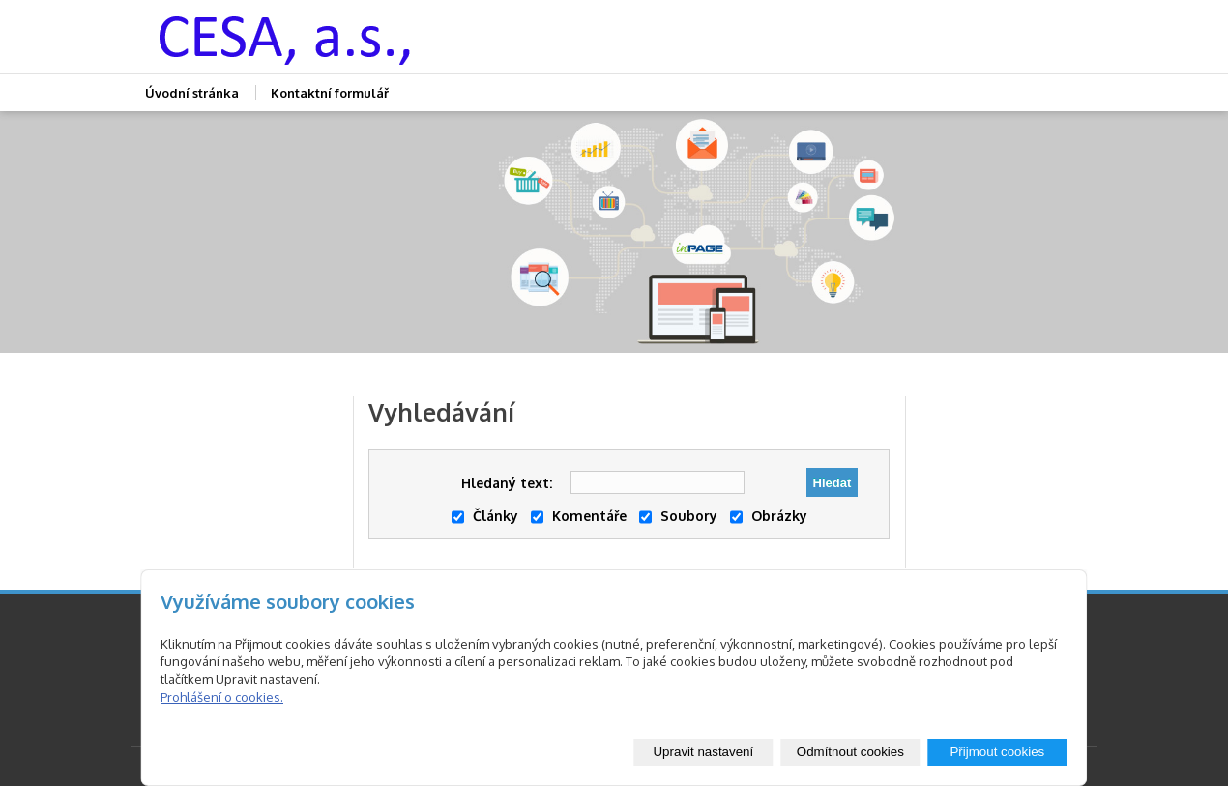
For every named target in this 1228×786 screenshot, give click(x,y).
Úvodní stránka (192, 93)
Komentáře (579, 516)
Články (485, 516)
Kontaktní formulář (330, 93)
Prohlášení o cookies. (222, 697)
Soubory (678, 516)
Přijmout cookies (997, 751)
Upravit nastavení (703, 751)
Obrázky (768, 516)
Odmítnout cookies (850, 751)
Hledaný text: (506, 483)
